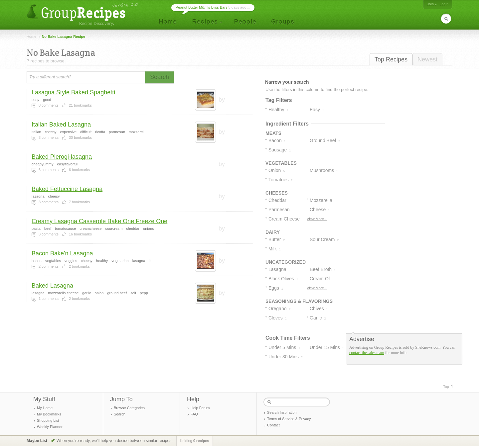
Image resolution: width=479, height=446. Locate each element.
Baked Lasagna (52, 285)
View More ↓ (317, 219)
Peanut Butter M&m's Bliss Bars (202, 7)
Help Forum (200, 408)
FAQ (194, 414)
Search (119, 414)
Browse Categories (129, 408)
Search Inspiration (282, 412)
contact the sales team (366, 352)
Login (443, 4)
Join (430, 4)
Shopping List (48, 420)
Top (446, 387)
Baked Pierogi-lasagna (62, 156)
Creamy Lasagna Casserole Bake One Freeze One (99, 221)
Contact (273, 425)
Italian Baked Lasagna (61, 124)
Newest (427, 59)
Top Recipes (391, 59)
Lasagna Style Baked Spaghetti (73, 92)
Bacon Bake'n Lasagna (62, 253)
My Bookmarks (49, 414)
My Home (45, 408)
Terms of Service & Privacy (289, 419)
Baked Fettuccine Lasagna (67, 189)
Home (31, 37)
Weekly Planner (50, 427)
